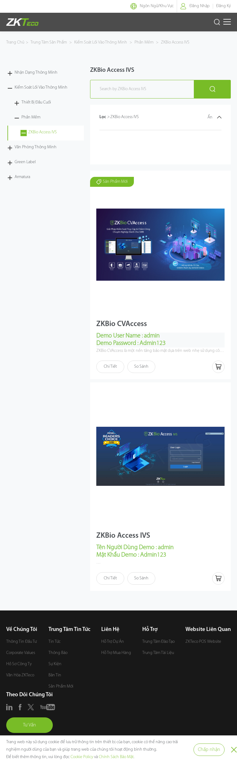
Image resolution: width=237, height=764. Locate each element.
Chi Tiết (110, 366)
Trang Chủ (15, 42)
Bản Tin (54, 675)
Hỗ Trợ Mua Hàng (116, 653)
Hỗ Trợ (149, 630)
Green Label (25, 162)
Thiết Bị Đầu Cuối (36, 102)
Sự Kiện (55, 664)
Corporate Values (20, 653)
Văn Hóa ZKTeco (20, 675)
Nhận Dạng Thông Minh (36, 72)
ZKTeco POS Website (203, 641)
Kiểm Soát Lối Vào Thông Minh (100, 42)
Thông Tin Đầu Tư (21, 641)
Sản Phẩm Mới (60, 686)
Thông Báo (57, 653)
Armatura (22, 177)
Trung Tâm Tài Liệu (158, 653)
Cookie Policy (82, 757)
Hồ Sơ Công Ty (19, 664)
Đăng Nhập (199, 6)
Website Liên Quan (208, 630)
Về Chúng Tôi (21, 630)
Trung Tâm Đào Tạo (158, 641)
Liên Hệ (110, 630)
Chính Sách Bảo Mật (116, 757)
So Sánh (141, 366)
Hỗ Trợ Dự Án (112, 641)
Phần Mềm (144, 42)
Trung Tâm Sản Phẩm (49, 42)
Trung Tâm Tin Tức (69, 630)
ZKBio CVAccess (121, 324)
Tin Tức (54, 641)
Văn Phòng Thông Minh (36, 147)
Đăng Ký (223, 6)
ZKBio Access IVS (174, 42)
